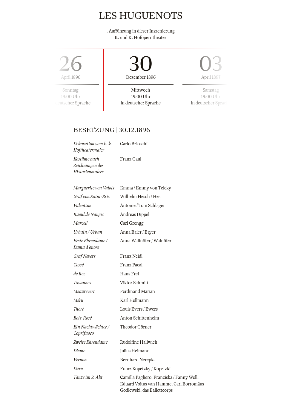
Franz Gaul (130, 159)
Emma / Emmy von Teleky (145, 188)
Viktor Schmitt (134, 282)
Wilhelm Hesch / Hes (140, 196)
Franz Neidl (131, 256)
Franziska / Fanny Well (175, 377)
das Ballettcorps (157, 390)
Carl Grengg (132, 223)
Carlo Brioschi (134, 143)
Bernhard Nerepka (138, 359)
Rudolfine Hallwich (138, 342)
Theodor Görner (135, 327)
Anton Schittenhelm (139, 318)
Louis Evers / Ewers (139, 309)
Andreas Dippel (134, 214)
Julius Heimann (135, 350)
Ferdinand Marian (137, 291)
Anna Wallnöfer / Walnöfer (145, 240)
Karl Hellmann (134, 300)
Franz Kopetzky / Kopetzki (145, 368)
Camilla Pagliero (135, 377)
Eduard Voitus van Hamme (145, 384)
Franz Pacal (131, 265)
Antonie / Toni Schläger (142, 205)
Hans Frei (129, 273)
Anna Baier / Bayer (138, 232)
